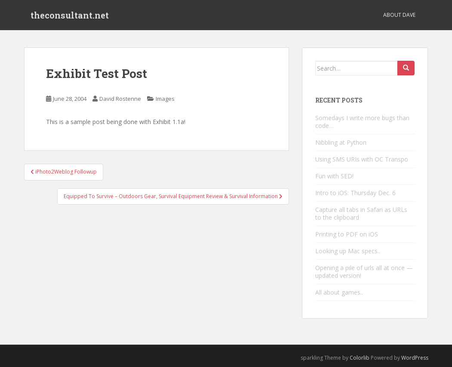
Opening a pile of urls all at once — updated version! (364, 272)
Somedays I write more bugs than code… (362, 122)
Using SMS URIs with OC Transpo (361, 159)
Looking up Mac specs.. (347, 251)
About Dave (399, 15)
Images (165, 99)
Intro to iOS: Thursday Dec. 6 (355, 193)
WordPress (414, 357)
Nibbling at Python (340, 142)
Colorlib (359, 357)
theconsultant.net (70, 15)
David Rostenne (120, 99)
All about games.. (339, 292)
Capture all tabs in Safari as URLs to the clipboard (361, 213)
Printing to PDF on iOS (346, 234)
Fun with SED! (334, 176)
